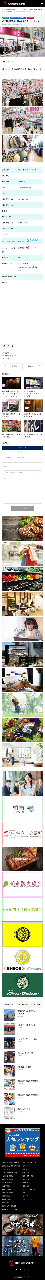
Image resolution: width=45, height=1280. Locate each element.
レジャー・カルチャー (29, 1189)
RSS (28, 1269)
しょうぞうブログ (28, 1199)
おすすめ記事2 (36, 1004)
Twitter (16, 1269)
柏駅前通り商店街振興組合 (10, 1162)
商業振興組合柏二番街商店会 (18, 17)
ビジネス (25, 1196)
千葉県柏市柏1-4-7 (25, 187)
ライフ (24, 1193)
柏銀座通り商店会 (7, 1179)
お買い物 (30, 17)
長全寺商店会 (6, 1186)
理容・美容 (25, 1172)
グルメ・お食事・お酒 (29, 1162)
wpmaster (13, 353)
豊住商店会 (5, 1202)
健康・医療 (25, 1186)
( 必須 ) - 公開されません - (14, 472)
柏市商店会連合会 (17, 1277)
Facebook (20, 1269)
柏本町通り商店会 (7, 1176)
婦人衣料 (8, 356)
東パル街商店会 (7, 1182)
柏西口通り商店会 (7, 1193)
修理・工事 (25, 1179)
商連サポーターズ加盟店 (10, 1209)
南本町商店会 (6, 1199)
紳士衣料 (14, 356)
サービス (25, 1182)
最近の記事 (9, 1004)
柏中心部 (5, 17)
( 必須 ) (8, 466)
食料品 (24, 1169)
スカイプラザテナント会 (10, 1172)
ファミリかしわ (7, 1169)
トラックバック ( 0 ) (22, 452)
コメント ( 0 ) (22, 447)
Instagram (24, 1269)
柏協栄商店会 (6, 1189)
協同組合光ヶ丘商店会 (9, 1206)
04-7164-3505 (23, 199)
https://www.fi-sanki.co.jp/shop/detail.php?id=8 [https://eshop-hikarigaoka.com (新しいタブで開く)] (28, 267)
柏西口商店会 (6, 1196)
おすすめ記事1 (22, 1004)
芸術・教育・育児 (28, 1176)
